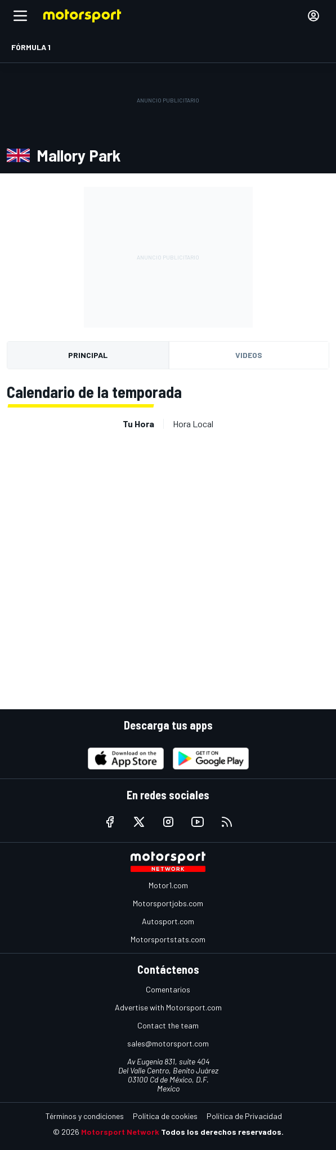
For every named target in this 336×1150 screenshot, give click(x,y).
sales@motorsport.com (168, 1043)
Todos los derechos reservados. (222, 1131)
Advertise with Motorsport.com (168, 1007)
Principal (87, 355)
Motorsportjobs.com (168, 903)
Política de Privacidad (244, 1116)
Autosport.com (168, 921)
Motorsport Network (120, 1131)
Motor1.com (168, 885)
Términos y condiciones (85, 1116)
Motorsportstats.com (168, 939)
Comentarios (168, 989)
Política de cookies (165, 1116)
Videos (248, 355)
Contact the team (168, 1025)
